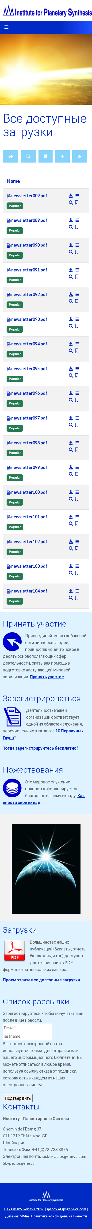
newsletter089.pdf (27, 220)
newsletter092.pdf (27, 294)
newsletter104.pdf (27, 591)
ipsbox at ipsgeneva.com (66, 1209)
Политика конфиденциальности (59, 1216)
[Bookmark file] (77, 202)
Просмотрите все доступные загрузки (42, 979)
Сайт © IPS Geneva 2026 (24, 1209)
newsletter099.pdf (27, 467)
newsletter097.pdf (27, 418)
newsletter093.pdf (27, 319)
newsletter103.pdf (27, 566)
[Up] (62, 156)
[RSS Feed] (79, 156)
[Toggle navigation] (6, 27)
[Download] (71, 195)
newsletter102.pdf (27, 542)
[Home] (10, 156)
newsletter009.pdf (27, 196)
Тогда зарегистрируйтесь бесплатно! (40, 748)
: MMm (23, 1216)
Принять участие (47, 676)
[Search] (28, 156)
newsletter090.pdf (27, 245)
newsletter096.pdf (27, 393)
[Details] (77, 195)
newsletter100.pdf (27, 492)
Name (13, 181)
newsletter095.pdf (27, 369)
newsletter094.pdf (27, 344)
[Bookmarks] (45, 156)
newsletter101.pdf (27, 517)
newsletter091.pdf (27, 270)
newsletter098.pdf (27, 443)
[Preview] (71, 202)
